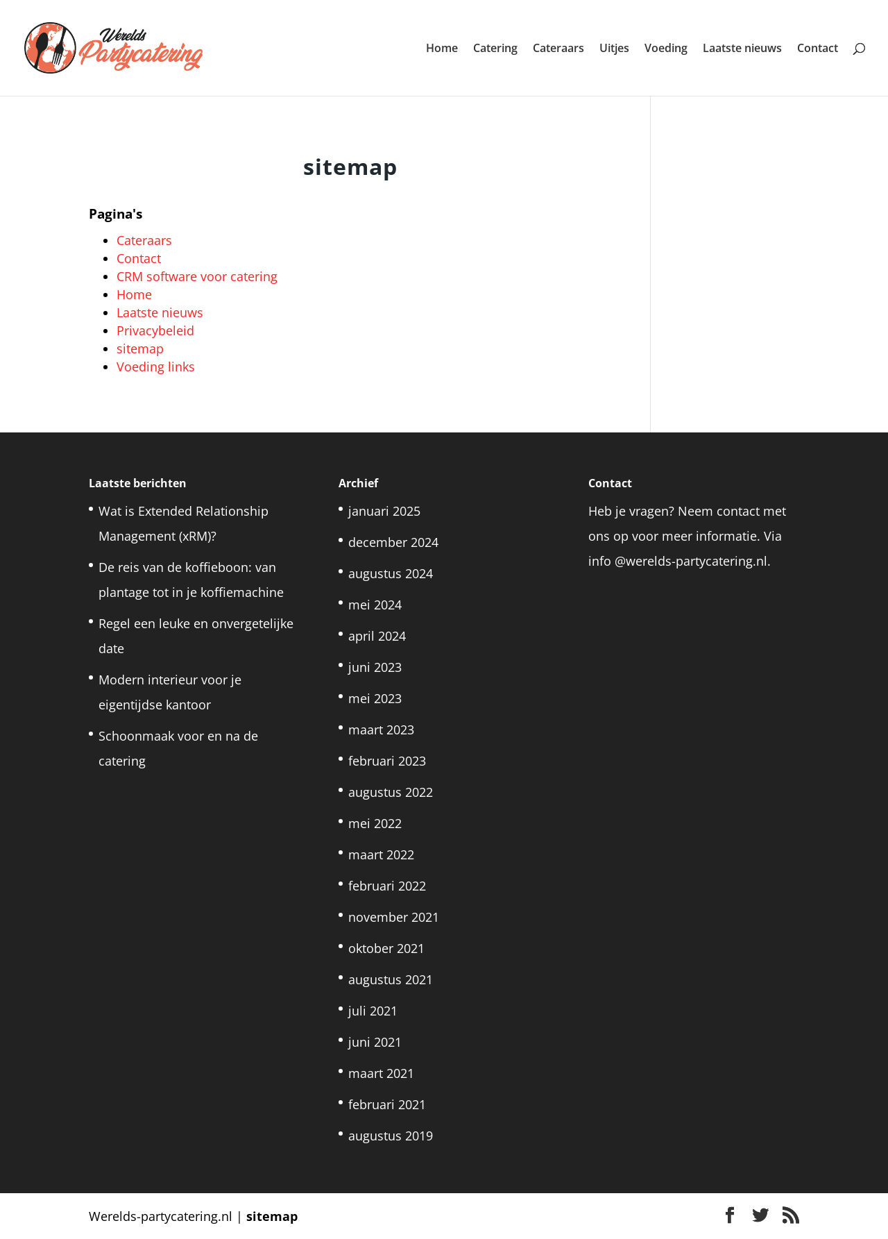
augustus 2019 (390, 1135)
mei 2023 (375, 698)
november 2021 (393, 917)
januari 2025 (384, 511)
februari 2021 (387, 1104)
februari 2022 (387, 885)
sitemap (140, 348)
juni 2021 (375, 1042)
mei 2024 (375, 604)
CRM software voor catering (197, 276)
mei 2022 (375, 823)
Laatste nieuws (742, 49)
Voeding (666, 49)
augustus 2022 (390, 792)
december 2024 (393, 542)
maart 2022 (381, 854)
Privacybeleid (155, 330)
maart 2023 (381, 729)
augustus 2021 (390, 979)
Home (442, 49)
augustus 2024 (390, 573)
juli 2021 (373, 1010)
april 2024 (377, 635)
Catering (495, 49)
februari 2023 (387, 760)
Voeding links (156, 366)
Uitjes (614, 49)
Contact (817, 49)
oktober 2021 (386, 948)
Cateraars (558, 49)
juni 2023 (375, 667)
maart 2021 (381, 1073)
